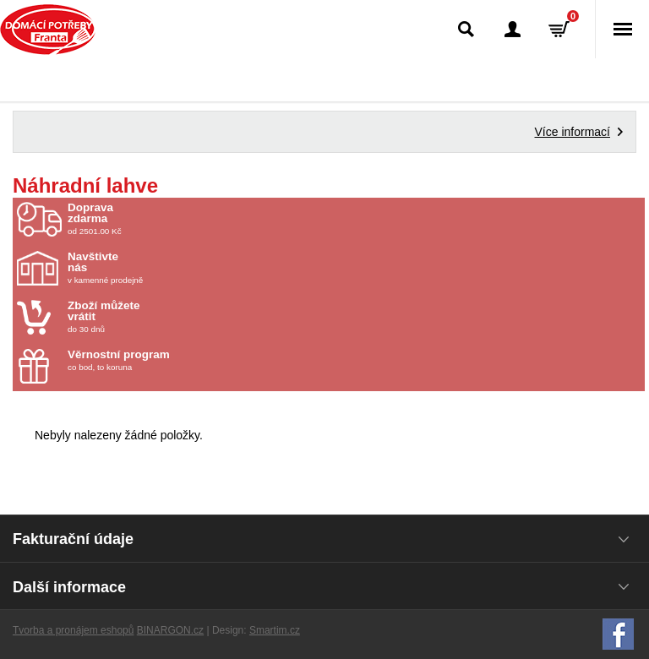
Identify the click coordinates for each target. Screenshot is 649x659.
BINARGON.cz (170, 630)
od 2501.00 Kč (354, 219)
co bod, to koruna (166, 360)
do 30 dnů (166, 317)
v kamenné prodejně (166, 268)
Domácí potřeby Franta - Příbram (47, 29)
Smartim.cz (274, 630)
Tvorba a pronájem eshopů (73, 630)
